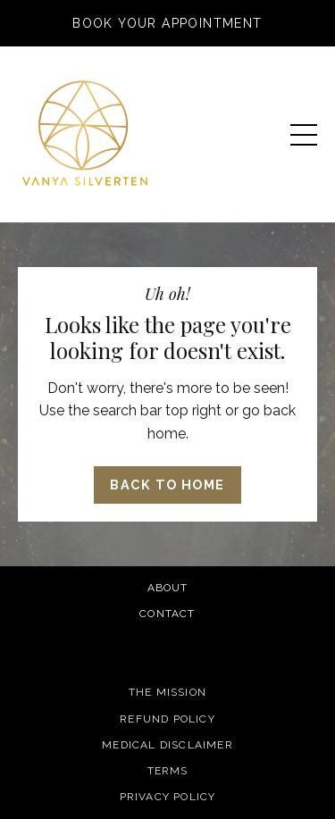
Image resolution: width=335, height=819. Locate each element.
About (167, 587)
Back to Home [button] (167, 484)
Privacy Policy (168, 796)
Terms (167, 771)
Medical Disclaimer (167, 745)
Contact (167, 613)
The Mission (167, 692)
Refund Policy (167, 719)
